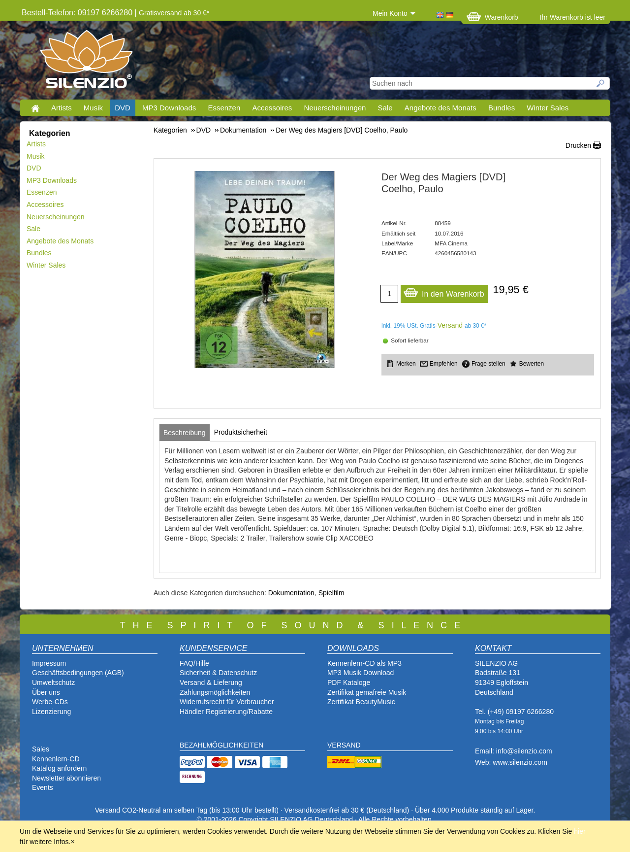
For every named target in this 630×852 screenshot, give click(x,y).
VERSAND (344, 745)
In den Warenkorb (443, 291)
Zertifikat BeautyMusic (361, 702)
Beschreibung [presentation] (184, 433)
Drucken (578, 145)
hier (579, 831)
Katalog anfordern (59, 768)
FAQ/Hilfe (194, 663)
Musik (93, 107)
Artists (61, 107)
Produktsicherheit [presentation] (240, 432)
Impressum (49, 663)
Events (42, 787)
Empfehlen (444, 363)
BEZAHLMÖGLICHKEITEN (221, 745)
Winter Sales (547, 107)
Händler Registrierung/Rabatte (226, 712)
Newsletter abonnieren (66, 778)
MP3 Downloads (169, 107)
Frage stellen (488, 363)
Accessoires (272, 107)
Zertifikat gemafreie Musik (366, 692)
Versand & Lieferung (211, 682)
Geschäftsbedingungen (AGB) (78, 673)
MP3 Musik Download (360, 673)
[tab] (184, 433)
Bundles (501, 107)
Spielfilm (331, 593)
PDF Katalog (346, 682)
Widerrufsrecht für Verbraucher (227, 702)
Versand (450, 325)
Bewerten (531, 363)
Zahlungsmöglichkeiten (215, 692)
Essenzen (224, 107)
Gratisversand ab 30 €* (174, 13)
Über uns (46, 692)
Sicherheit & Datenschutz (218, 673)
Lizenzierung (51, 712)
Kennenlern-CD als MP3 (364, 663)
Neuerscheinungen (335, 107)
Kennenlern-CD (56, 759)
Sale (385, 107)
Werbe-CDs (50, 702)
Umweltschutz (53, 682)
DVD (122, 107)
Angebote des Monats (440, 107)
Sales (40, 749)
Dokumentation (291, 593)
